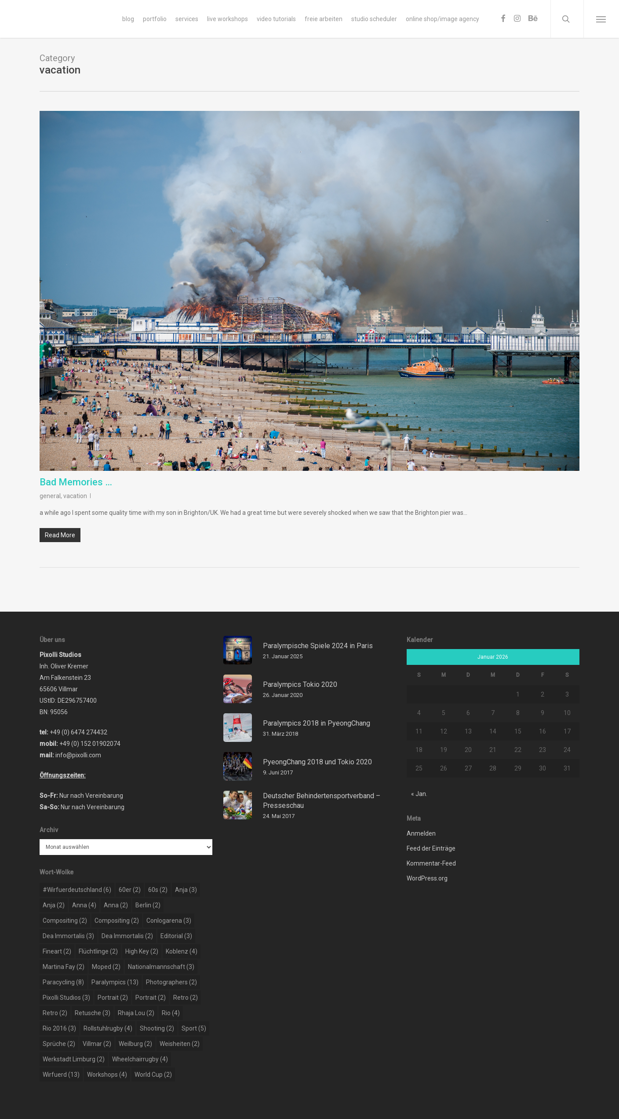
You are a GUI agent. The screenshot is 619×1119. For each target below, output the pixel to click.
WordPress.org (427, 878)
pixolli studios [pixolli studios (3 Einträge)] (66, 997)
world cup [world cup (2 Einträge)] (153, 1074)
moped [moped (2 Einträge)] (106, 966)
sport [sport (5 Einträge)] (194, 1028)
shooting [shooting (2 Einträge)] (157, 1028)
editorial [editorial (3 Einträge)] (176, 935)
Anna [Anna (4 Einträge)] (84, 905)
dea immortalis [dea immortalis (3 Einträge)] (68, 935)
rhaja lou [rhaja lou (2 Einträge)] (136, 1012)
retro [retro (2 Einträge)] (185, 997)
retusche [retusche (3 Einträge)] (92, 1012)
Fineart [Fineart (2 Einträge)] (57, 951)
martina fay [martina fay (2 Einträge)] (63, 966)
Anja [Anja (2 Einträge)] (54, 905)
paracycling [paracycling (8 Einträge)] (63, 982)
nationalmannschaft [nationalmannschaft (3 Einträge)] (161, 966)
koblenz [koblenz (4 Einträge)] (181, 951)
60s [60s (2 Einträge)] (157, 889)
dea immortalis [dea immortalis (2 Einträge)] (127, 935)
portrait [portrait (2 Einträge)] (113, 997)
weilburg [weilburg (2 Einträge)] (135, 1043)
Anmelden (421, 833)
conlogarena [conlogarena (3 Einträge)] (168, 920)
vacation (75, 495)
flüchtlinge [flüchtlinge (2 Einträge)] (98, 951)
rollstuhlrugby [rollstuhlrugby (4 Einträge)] (108, 1028)
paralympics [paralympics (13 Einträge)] (114, 982)
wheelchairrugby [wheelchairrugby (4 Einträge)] (140, 1059)
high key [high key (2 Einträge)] (141, 951)
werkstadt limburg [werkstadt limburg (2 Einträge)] (74, 1059)
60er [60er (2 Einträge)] (130, 889)
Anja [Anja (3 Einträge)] (186, 889)
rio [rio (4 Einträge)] (171, 1012)
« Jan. (419, 793)
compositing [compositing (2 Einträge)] (65, 920)
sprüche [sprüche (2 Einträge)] (59, 1043)
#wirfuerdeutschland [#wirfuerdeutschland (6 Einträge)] (77, 889)
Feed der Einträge (431, 848)
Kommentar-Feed (431, 863)
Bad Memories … (76, 482)
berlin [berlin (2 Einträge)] (147, 905)
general (50, 495)
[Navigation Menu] (601, 19)
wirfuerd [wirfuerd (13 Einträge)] (61, 1074)
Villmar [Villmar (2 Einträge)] (97, 1043)
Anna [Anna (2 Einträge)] (116, 905)
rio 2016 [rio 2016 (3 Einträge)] (59, 1028)
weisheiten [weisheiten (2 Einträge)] (180, 1043)
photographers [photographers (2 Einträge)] (171, 982)
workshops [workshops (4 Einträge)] (107, 1074)
